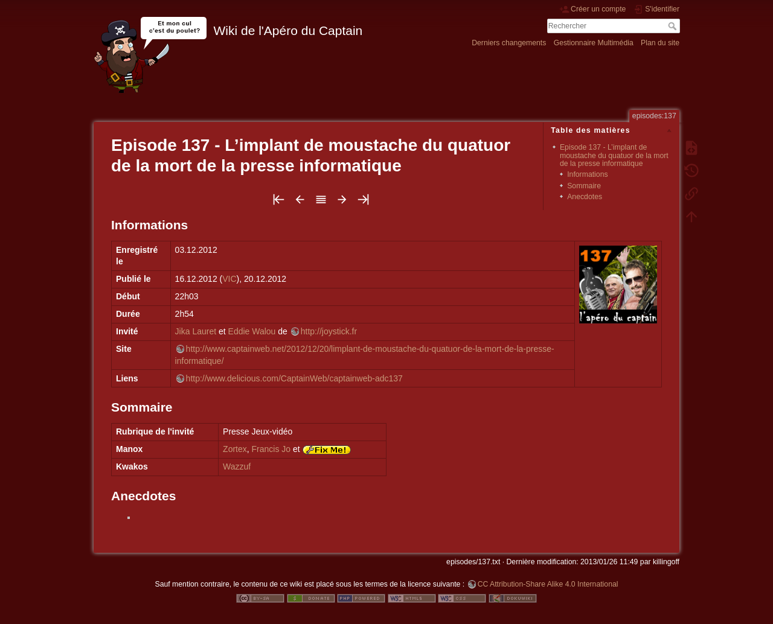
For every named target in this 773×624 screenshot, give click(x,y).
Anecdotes (584, 197)
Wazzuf (237, 466)
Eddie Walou (252, 331)
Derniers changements (509, 43)
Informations (587, 174)
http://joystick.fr (329, 331)
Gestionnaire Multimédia (593, 43)
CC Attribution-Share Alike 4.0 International (548, 584)
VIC (229, 279)
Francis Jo (271, 449)
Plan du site (660, 43)
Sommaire (584, 186)
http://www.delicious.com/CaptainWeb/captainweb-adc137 (294, 378)
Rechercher (673, 26)
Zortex (235, 449)
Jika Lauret (195, 331)
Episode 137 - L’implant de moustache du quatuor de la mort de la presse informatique (614, 155)
